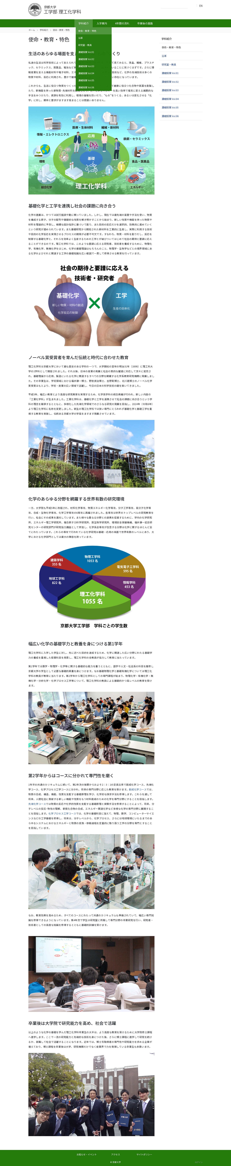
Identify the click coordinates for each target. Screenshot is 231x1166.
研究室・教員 (169, 64)
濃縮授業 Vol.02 (170, 81)
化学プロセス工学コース (62, 813)
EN (201, 5)
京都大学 (116, 1162)
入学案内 (102, 23)
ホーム (32, 29)
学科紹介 (83, 23)
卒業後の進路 (145, 23)
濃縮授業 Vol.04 (170, 99)
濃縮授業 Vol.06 (170, 116)
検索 (191, 5)
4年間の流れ (122, 23)
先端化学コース (37, 803)
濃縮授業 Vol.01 (170, 73)
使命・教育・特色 (171, 47)
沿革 (164, 55)
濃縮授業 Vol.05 (170, 107)
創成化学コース (137, 789)
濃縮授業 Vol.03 (170, 90)
